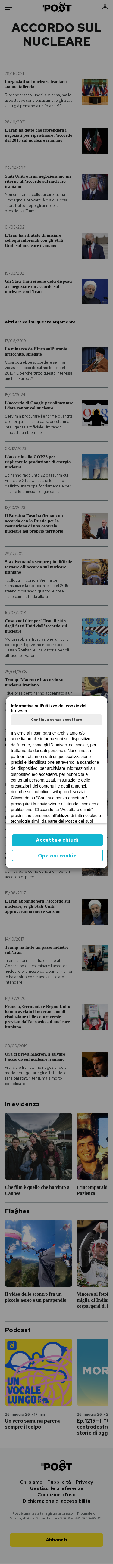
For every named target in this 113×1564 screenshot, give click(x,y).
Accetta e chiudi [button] (57, 840)
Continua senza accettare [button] (56, 719)
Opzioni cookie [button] (57, 856)
